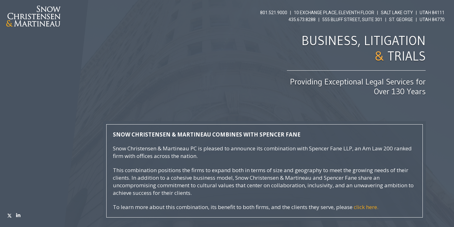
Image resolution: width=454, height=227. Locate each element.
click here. (366, 207)
